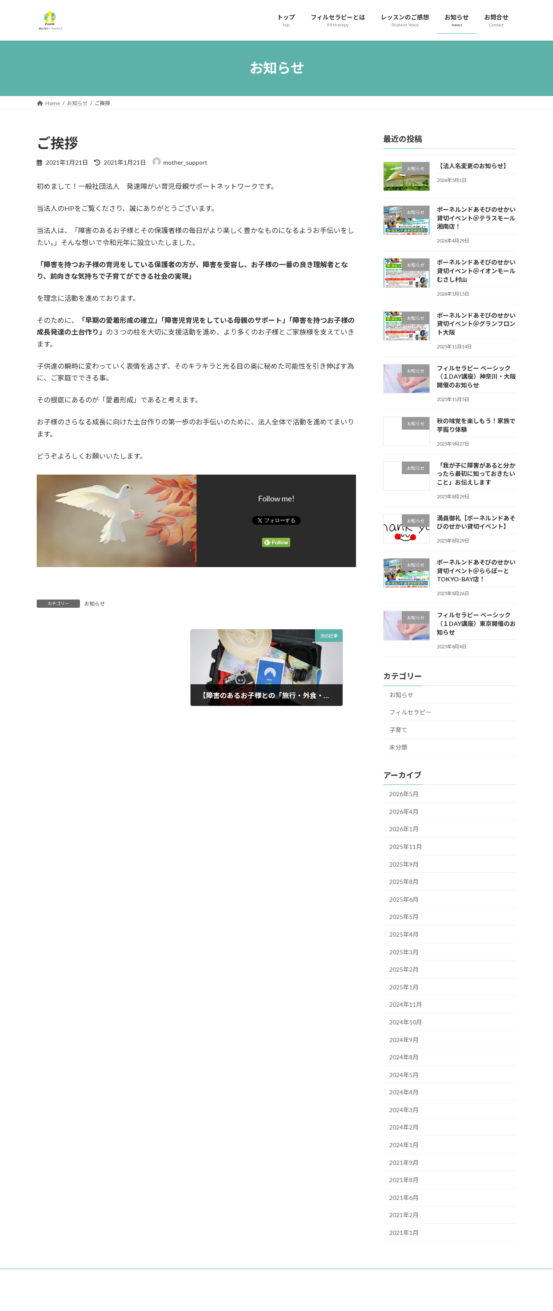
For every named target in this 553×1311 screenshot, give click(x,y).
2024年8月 (404, 1057)
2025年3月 (404, 951)
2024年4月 (404, 1092)
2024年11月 (405, 1004)
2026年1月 (404, 829)
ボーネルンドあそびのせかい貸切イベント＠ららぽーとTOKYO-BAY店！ (476, 570)
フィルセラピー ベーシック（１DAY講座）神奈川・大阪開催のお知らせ (476, 376)
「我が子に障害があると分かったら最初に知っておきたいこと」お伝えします (476, 473)
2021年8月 (404, 1179)
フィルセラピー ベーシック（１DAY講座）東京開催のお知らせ (476, 623)
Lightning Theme (274, 1296)
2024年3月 (404, 1109)
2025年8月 (404, 881)
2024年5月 (404, 1074)
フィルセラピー (410, 712)
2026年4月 (404, 811)
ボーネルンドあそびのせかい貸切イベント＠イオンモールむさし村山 (476, 270)
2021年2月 (404, 1214)
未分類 (398, 747)
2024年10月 (405, 1022)
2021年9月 (404, 1162)
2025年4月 (404, 934)
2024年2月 (404, 1127)
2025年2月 (404, 969)
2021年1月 (404, 1232)
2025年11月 (405, 846)
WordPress (229, 1296)
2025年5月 (404, 916)
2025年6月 (404, 899)
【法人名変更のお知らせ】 (473, 165)
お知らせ (94, 603)
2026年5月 (404, 793)
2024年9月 (404, 1039)
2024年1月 (404, 1144)
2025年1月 (404, 986)
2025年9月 (404, 864)
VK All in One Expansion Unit (332, 1296)
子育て (398, 729)
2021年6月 (404, 1197)
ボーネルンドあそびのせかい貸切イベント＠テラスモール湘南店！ (476, 218)
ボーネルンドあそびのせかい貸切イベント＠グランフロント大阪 (476, 323)
